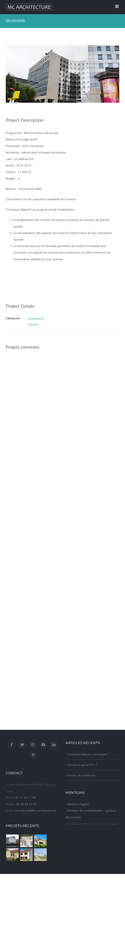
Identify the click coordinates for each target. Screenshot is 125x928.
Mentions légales (78, 804)
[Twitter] (22, 744)
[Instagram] (33, 744)
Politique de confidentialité (84, 810)
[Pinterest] (33, 755)
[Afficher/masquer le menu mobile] (117, 6)
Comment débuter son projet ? (88, 754)
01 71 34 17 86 (26, 797)
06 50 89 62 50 (26, 804)
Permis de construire (81, 775)
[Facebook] (11, 744)
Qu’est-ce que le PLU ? (82, 765)
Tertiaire (33, 324)
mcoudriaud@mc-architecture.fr (36, 810)
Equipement (36, 318)
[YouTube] (43, 744)
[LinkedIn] (54, 744)
